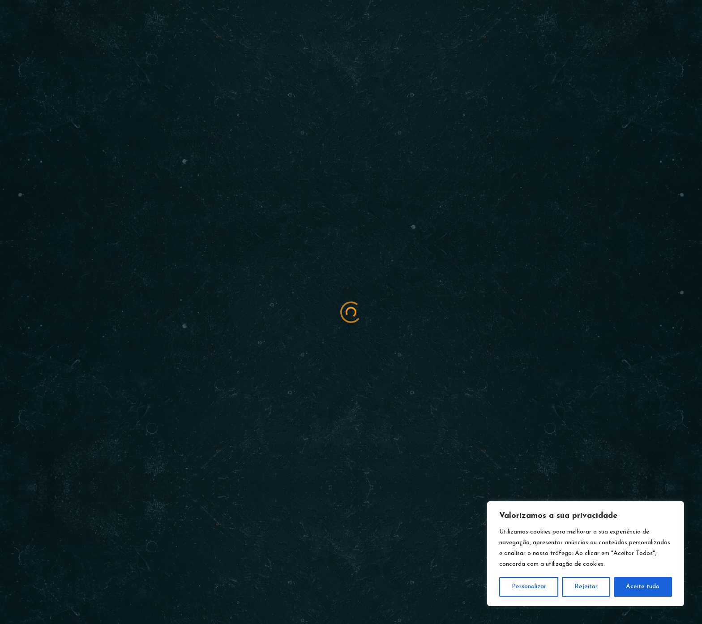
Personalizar (529, 586)
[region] (585, 553)
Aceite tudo (642, 586)
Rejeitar (586, 586)
